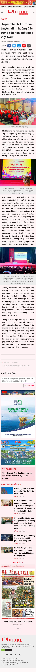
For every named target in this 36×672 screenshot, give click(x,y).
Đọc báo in (3, 6)
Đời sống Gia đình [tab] (18, 566)
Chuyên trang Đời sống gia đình (15, 6)
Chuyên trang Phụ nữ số (29, 6)
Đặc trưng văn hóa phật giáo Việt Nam (16, 366)
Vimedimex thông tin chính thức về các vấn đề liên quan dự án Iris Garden (17, 475)
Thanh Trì (15, 362)
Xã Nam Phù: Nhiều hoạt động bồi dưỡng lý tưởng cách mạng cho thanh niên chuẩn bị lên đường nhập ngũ (24, 523)
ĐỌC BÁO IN (18, 562)
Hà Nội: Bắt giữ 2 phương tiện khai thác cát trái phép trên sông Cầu (24, 538)
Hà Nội (6, 362)
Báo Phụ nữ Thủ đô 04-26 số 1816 (18, 622)
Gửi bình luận (29, 385)
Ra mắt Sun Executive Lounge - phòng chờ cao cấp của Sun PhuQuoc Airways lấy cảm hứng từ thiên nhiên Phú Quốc (24, 506)
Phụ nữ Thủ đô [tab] (6, 566)
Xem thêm (18, 631)
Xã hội (4, 18)
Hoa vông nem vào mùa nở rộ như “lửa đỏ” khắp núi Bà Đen (24, 491)
